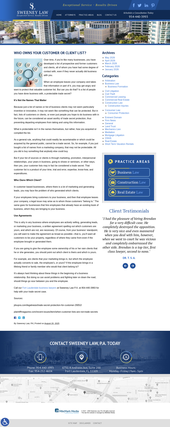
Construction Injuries (118, 106)
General (109, 123)
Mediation (110, 132)
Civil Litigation (112, 91)
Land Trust (110, 126)
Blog (99, 15)
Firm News (110, 120)
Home (59, 15)
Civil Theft (110, 94)
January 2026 (112, 69)
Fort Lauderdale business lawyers (39, 288)
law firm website (90, 413)
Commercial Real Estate (117, 100)
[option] (129, 240)
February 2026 (112, 66)
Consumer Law (112, 110)
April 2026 (110, 60)
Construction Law (114, 103)
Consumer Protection (118, 113)
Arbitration (110, 80)
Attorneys (70, 15)
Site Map (72, 423)
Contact (97, 423)
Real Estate (111, 141)
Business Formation (118, 86)
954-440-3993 (138, 16)
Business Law (112, 83)
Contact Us (111, 15)
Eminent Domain (113, 117)
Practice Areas (86, 15)
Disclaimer (85, 423)
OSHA (108, 138)
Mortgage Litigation (114, 135)
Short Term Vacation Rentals (119, 144)
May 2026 (110, 57)
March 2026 (111, 63)
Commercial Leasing (115, 97)
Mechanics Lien (113, 129)
